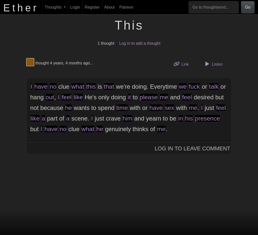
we (183, 86)
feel (67, 97)
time (122, 107)
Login (75, 7)
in (180, 118)
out (50, 97)
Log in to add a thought (139, 43)
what (77, 86)
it (129, 97)
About (109, 7)
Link (183, 63)
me (164, 97)
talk (213, 86)
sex (169, 107)
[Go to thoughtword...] (213, 7)
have (40, 86)
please (149, 97)
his (189, 118)
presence (207, 118)
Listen (213, 63)
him (128, 118)
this (91, 86)
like (78, 97)
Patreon (126, 7)
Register (92, 7)
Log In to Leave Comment (192, 148)
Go (247, 7)
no (53, 86)
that (109, 86)
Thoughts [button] (54, 7)
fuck (194, 86)
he (68, 107)
